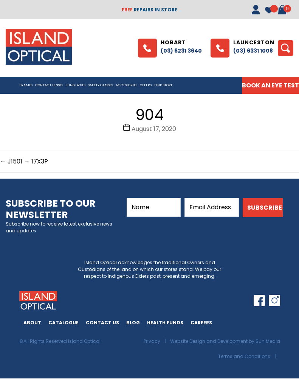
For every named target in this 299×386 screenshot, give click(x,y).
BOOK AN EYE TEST (270, 85)
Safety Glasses (100, 85)
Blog (133, 322)
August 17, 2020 (154, 129)
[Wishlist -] (269, 18)
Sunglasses (75, 85)
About (32, 322)
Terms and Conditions (244, 356)
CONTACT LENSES (49, 85)
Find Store (163, 85)
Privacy (152, 341)
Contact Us (102, 322)
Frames (26, 85)
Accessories (126, 85)
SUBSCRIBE (264, 207)
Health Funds (165, 322)
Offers (146, 85)
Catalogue (63, 322)
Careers (201, 322)
